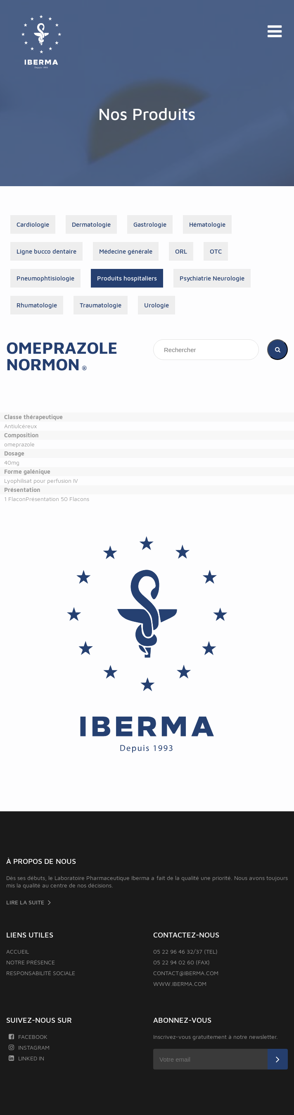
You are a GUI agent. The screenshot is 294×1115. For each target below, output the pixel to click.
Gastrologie (149, 224)
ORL (181, 251)
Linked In (26, 1058)
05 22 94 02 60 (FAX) (181, 962)
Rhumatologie (37, 305)
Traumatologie (100, 305)
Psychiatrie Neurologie (212, 278)
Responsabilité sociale (40, 972)
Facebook (27, 1036)
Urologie (156, 305)
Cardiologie (33, 224)
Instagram (29, 1047)
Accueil (17, 951)
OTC (216, 251)
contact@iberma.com (185, 972)
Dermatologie (91, 224)
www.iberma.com (179, 983)
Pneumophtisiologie (45, 278)
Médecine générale (125, 251)
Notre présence (30, 962)
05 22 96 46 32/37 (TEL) (185, 951)
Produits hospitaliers (127, 278)
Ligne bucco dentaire (46, 251)
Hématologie (207, 224)
